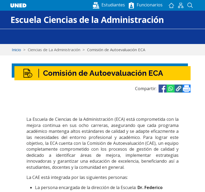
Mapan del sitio (180, 5)
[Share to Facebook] (163, 89)
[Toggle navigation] (13, 36)
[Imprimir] (187, 89)
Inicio (171, 5)
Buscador (190, 5)
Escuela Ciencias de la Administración (87, 19)
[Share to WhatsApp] (171, 89)
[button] (109, 5)
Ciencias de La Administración (54, 49)
